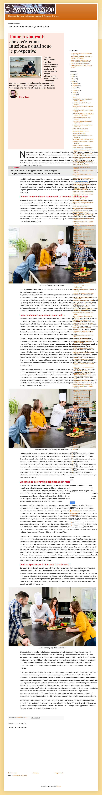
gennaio (75, 449)
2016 (72, 466)
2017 (72, 463)
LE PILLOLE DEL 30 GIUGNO (80, 131)
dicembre (75, 83)
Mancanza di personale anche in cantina (83, 300)
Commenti (74, 525)
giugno (75, 97)
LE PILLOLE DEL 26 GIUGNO (80, 276)
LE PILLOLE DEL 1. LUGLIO (80, 129)
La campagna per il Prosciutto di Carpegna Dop (81, 286)
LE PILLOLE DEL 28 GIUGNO (80, 212)
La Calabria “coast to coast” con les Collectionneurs (82, 250)
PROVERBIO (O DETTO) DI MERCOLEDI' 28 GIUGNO (80, 188)
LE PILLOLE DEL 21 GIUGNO (80, 433)
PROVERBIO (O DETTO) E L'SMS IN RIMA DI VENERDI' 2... (82, 341)
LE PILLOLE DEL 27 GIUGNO (80, 244)
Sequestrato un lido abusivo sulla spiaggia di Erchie (81, 158)
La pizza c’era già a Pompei (80, 198)
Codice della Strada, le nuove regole (82, 147)
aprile (74, 442)
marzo (74, 444)
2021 (72, 454)
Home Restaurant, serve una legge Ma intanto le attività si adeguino (33, 171)
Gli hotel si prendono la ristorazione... (81, 63)
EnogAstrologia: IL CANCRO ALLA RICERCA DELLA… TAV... (82, 426)
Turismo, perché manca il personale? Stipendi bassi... (82, 122)
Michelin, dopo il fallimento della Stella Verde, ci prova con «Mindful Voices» (81, 61)
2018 (72, 461)
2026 (72, 74)
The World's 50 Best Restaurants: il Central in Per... (82, 321)
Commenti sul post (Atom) (20, 775)
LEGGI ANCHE (15, 168)
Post (73, 522)
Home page (36, 773)
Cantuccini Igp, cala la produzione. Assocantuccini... (82, 398)
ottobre (75, 88)
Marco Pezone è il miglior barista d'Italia (83, 191)
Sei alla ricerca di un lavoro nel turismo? (83, 139)
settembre (75, 90)
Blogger (58, 786)
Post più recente (12, 773)
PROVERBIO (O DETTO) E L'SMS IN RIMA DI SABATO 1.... (82, 99)
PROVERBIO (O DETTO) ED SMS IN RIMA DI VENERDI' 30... (82, 154)
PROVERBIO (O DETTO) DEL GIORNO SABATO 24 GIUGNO (83, 309)
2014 (72, 470)
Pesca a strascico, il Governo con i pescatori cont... (82, 262)
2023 (72, 81)
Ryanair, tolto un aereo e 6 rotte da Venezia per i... (82, 269)
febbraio (75, 447)
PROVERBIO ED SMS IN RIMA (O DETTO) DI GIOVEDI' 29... (82, 185)
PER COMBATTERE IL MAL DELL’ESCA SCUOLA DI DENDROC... (83, 114)
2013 (72, 473)
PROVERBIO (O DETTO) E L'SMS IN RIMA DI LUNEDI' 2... (82, 247)
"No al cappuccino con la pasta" (81, 182)
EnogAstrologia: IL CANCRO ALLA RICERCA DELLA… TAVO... (82, 241)
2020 (72, 456)
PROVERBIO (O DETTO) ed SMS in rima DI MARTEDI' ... (82, 436)
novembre (75, 85)
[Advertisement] (82, 35)
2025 (72, 76)
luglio (74, 94)
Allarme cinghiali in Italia (79, 133)
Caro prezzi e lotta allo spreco (80, 206)
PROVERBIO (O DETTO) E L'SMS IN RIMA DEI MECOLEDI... (82, 404)
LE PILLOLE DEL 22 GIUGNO (80, 401)
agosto (75, 92)
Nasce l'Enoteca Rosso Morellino (81, 145)
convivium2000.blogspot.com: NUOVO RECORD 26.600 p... (83, 161)
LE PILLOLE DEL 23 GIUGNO (80, 370)
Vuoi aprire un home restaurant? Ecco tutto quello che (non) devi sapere (35, 174)
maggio (75, 440)
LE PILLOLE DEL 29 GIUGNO (80, 165)
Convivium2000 (76, 511)
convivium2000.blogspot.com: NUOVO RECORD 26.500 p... (83, 411)
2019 (72, 459)
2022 (72, 452)
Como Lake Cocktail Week (79, 200)
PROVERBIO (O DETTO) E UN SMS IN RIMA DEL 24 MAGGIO (81, 57)
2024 (72, 79)
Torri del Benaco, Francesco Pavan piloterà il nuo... (82, 233)
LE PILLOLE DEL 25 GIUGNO (80, 306)
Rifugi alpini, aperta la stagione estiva (82, 384)
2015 (72, 468)
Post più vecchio (59, 773)
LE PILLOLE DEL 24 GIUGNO (80, 339)
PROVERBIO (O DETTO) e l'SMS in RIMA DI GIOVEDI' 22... (82, 373)
